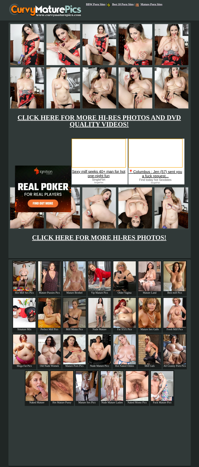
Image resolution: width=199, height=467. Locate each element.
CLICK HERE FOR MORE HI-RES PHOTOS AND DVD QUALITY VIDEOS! (99, 121)
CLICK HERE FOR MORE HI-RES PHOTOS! (99, 237)
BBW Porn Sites (95, 4)
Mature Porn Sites (149, 4)
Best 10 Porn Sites (120, 4)
